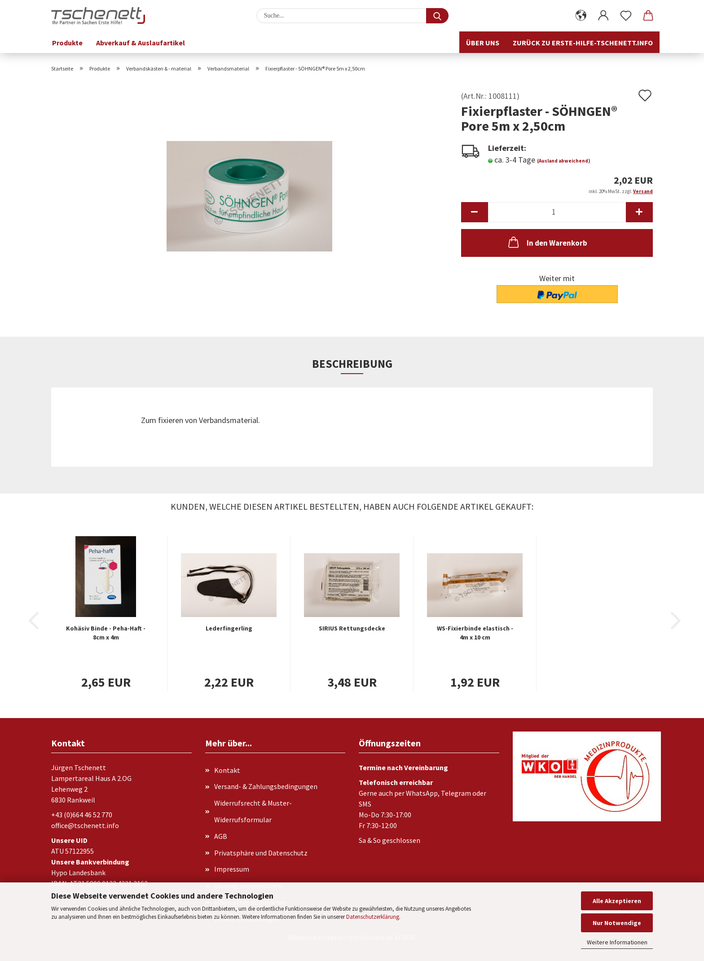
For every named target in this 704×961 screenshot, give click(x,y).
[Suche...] (437, 15)
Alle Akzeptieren (617, 901)
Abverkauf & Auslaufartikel (140, 42)
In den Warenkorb (546, 242)
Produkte (67, 42)
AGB (220, 836)
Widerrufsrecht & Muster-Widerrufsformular (253, 811)
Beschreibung (352, 364)
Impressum (231, 868)
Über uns (482, 42)
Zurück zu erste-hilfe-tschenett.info (583, 42)
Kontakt (227, 770)
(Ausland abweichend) (563, 161)
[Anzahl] (557, 212)
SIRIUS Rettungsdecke (352, 628)
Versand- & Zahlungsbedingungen (265, 786)
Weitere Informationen (617, 942)
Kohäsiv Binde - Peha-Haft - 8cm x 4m (105, 632)
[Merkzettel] (626, 15)
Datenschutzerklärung (372, 917)
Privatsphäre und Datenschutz (261, 852)
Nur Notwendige (617, 923)
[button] (581, 15)
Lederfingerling (229, 628)
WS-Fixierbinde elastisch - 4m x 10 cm (475, 632)
